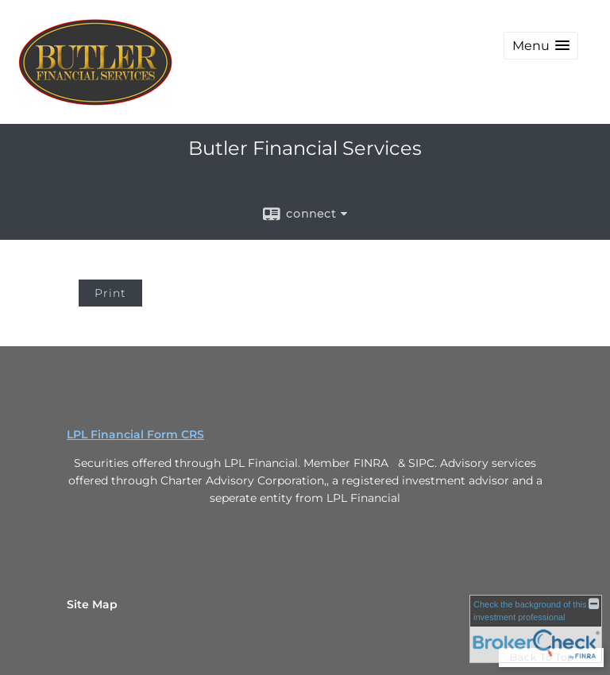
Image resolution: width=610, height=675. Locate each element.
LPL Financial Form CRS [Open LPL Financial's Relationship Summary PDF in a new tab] (135, 434)
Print (110, 293)
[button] (541, 46)
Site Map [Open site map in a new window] (92, 604)
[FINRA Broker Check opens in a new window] (535, 629)
